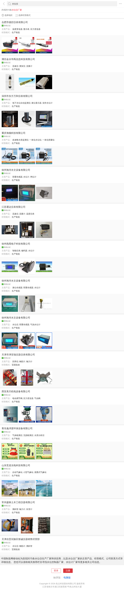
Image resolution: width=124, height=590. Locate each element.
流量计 (29, 66)
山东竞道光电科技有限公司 (16, 465)
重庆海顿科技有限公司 (13, 133)
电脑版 (67, 577)
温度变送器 (17, 29)
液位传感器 (17, 287)
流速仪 (15, 66)
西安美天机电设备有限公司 (16, 391)
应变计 (29, 509)
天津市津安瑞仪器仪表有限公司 (18, 354)
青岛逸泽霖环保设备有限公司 (17, 428)
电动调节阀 (17, 398)
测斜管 (15, 509)
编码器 (24, 250)
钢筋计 (22, 361)
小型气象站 (28, 472)
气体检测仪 (17, 435)
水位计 (26, 177)
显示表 (26, 29)
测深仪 (22, 66)
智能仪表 (16, 250)
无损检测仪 (28, 435)
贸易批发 (16, 365)
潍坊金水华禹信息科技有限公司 (18, 59)
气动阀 (37, 398)
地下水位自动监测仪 (21, 103)
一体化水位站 (35, 140)
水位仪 (15, 324)
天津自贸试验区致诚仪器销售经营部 (21, 539)
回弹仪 (15, 361)
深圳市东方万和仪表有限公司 (17, 96)
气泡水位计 (35, 324)
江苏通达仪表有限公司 (13, 206)
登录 (56, 570)
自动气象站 (17, 472)
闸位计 (33, 177)
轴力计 (29, 361)
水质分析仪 (39, 435)
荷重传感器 (17, 177)
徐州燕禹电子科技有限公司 (16, 243)
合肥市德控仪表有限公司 (15, 22)
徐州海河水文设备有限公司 (16, 170)
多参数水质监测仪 (20, 140)
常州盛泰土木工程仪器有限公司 (18, 502)
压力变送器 (35, 29)
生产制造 (16, 32)
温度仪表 (30, 214)
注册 (68, 570)
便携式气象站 (40, 472)
